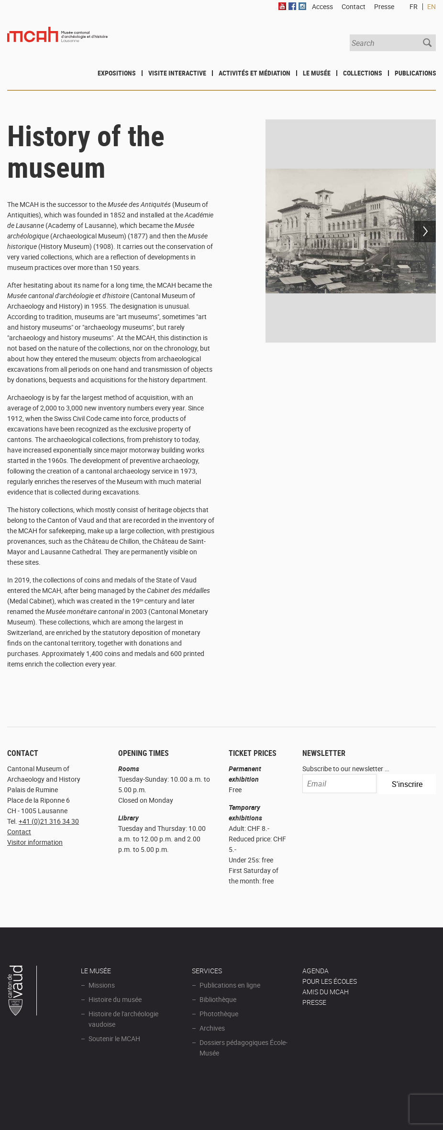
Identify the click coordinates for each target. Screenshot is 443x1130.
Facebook (292, 6)
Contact (19, 831)
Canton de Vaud (22, 992)
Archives (212, 1028)
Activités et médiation (254, 72)
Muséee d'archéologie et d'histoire (57, 42)
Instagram (302, 6)
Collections (362, 72)
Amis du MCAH (325, 991)
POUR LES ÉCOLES (329, 981)
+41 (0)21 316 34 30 (49, 821)
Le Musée (317, 72)
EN (431, 6)
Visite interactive (177, 72)
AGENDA (315, 970)
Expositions (117, 72)
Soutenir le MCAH (114, 1038)
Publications (415, 72)
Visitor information (35, 842)
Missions (102, 985)
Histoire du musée (115, 999)
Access (322, 6)
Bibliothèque (217, 999)
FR (414, 6)
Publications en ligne (229, 985)
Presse (384, 6)
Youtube (282, 6)
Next (425, 231)
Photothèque (218, 1013)
